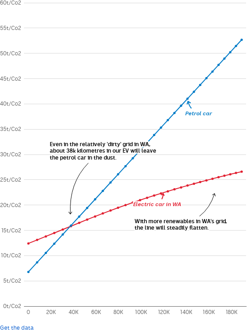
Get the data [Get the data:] (17, 328)
